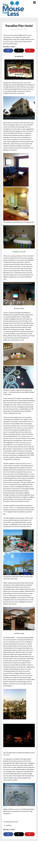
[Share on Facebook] (8, 51)
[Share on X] (19, 51)
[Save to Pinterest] (30, 51)
